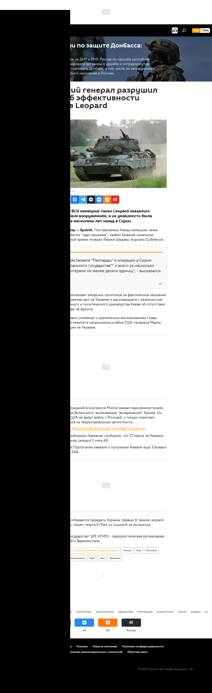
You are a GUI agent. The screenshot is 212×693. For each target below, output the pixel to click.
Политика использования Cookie (25, 652)
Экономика (104, 611)
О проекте (11, 646)
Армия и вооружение (73, 558)
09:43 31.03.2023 (56, 114)
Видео (196, 611)
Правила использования (56, 646)
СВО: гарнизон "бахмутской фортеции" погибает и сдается (95, 429)
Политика (151, 550)
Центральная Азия (43, 611)
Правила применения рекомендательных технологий (87, 652)
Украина (51, 558)
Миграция (145, 611)
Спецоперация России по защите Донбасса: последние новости (83, 550)
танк (102, 558)
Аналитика (165, 611)
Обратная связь (137, 652)
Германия (115, 558)
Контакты (29, 646)
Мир (138, 550)
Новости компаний (104, 646)
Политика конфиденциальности (143, 646)
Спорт (182, 611)
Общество (126, 611)
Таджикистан (14, 611)
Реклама (82, 646)
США (92, 558)
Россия (127, 550)
